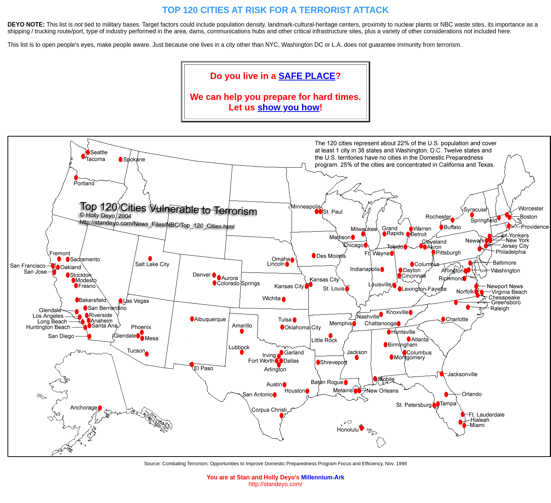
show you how (288, 107)
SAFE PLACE (306, 76)
